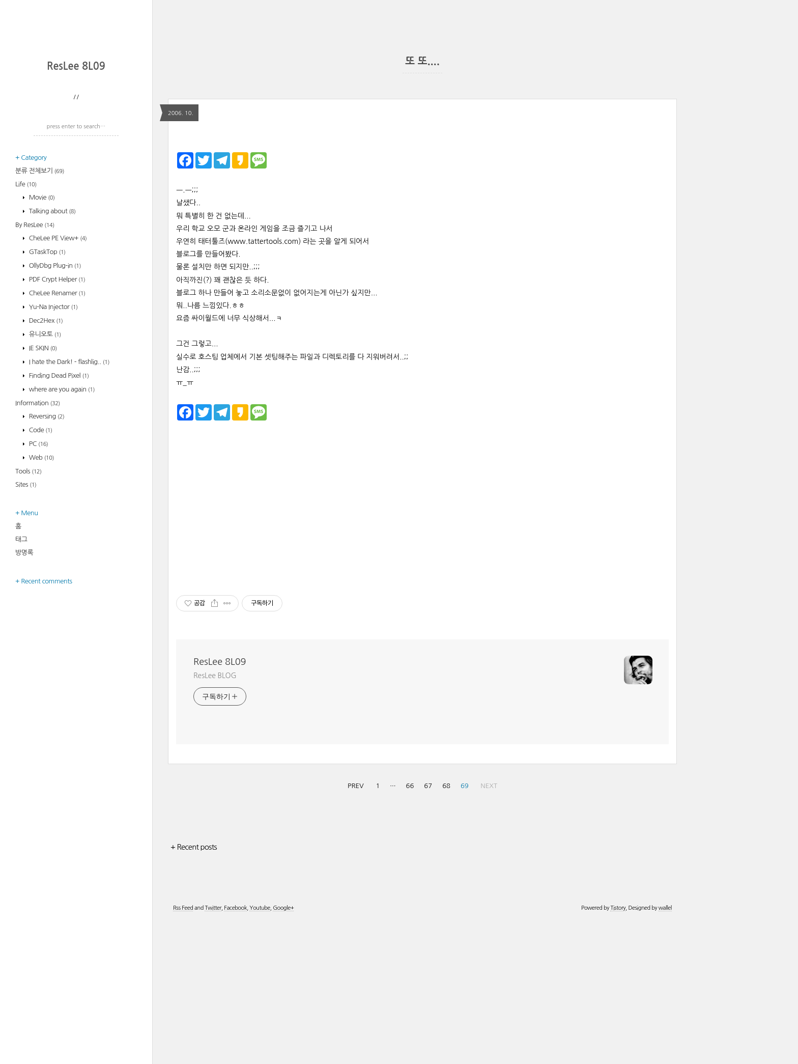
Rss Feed (183, 1050)
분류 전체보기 (39, 304)
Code (39, 563)
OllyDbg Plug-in (54, 399)
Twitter (213, 1050)
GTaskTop (46, 385)
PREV (356, 928)
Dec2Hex (45, 454)
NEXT (488, 928)
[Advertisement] (78, 119)
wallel (665, 1050)
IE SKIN (42, 481)
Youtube (259, 1050)
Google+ (283, 1050)
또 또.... (422, 61)
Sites (25, 617)
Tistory (617, 1050)
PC (37, 577)
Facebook (235, 1050)
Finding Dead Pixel (58, 509)
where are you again (61, 522)
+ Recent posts (193, 989)
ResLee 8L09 (76, 199)
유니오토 (44, 467)
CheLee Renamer (56, 426)
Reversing (46, 549)
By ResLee (34, 358)
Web (40, 590)
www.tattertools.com (262, 383)
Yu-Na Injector (52, 440)
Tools (28, 604)
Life (26, 317)
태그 (21, 672)
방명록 (24, 686)
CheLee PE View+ (57, 371)
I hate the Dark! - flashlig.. (68, 495)
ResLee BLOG (215, 818)
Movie (41, 330)
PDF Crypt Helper (56, 412)
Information (37, 536)
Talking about (51, 344)
